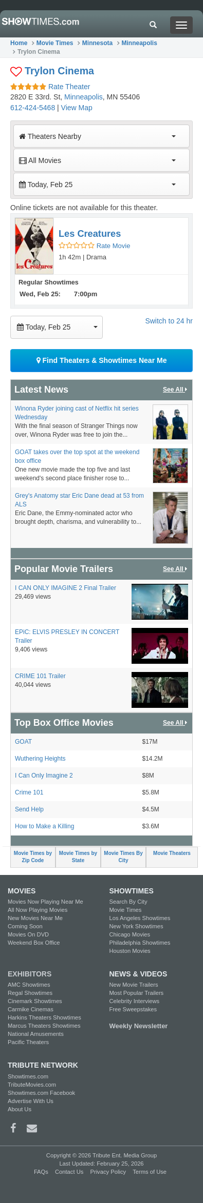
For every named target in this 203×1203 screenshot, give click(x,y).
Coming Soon (25, 926)
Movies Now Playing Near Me (45, 902)
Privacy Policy (108, 1172)
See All (176, 389)
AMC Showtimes (29, 985)
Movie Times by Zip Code (33, 856)
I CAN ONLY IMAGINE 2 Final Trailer (65, 588)
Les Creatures (90, 234)
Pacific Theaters (28, 1042)
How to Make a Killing (44, 826)
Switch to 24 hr (169, 321)
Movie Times (54, 43)
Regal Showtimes (30, 993)
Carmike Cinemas (30, 1009)
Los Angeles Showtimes (140, 918)
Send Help (29, 809)
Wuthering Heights (40, 758)
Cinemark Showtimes (35, 1001)
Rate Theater (50, 87)
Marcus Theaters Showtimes (44, 1026)
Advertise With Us (30, 1101)
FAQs (41, 1172)
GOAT (23, 741)
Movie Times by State (78, 856)
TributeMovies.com (32, 1085)
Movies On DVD (28, 934)
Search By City (128, 902)
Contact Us (69, 1172)
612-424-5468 (32, 108)
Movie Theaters (172, 853)
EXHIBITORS (29, 974)
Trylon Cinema (59, 70)
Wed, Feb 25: (40, 294)
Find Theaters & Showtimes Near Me (101, 360)
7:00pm (86, 294)
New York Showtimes (136, 926)
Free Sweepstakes (133, 1009)
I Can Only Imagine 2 (44, 775)
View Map (77, 108)
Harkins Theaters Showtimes (44, 1017)
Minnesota (97, 43)
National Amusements (36, 1034)
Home (18, 43)
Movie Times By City (123, 856)
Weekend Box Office (34, 943)
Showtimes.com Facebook (41, 1093)
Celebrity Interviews (134, 1001)
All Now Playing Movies (37, 910)
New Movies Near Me (35, 918)
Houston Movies (130, 951)
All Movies (97, 160)
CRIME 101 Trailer (40, 676)
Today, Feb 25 (97, 184)
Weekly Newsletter (138, 1026)
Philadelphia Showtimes (140, 943)
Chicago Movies (130, 934)
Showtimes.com (28, 1076)
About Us (19, 1109)
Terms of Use (150, 1172)
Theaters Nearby (97, 136)
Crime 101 (29, 792)
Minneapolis (139, 43)
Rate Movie (94, 246)
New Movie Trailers (133, 985)
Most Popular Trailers (136, 993)
